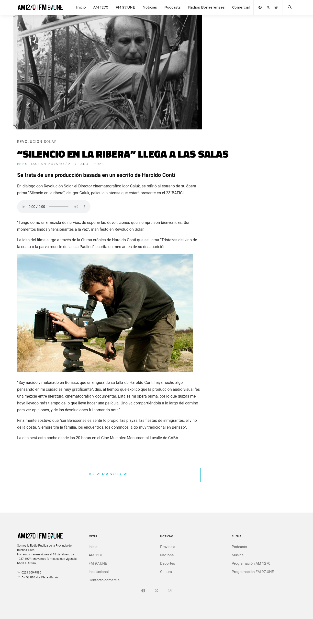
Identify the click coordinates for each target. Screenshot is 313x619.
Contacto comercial (105, 580)
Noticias (150, 7)
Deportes (167, 563)
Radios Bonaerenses (206, 7)
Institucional (99, 572)
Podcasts (172, 7)
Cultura (166, 572)
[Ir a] (170, 591)
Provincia (167, 547)
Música (238, 555)
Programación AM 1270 (251, 563)
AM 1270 (100, 7)
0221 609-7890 (29, 572)
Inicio (81, 7)
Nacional (167, 555)
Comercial (241, 7)
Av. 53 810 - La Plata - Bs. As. (38, 577)
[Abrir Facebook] (260, 7)
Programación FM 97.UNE (253, 572)
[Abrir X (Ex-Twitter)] (268, 7)
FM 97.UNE (125, 7)
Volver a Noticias (109, 474)
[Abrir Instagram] (276, 7)
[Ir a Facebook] (143, 591)
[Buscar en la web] (289, 7)
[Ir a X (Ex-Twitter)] (156, 591)
